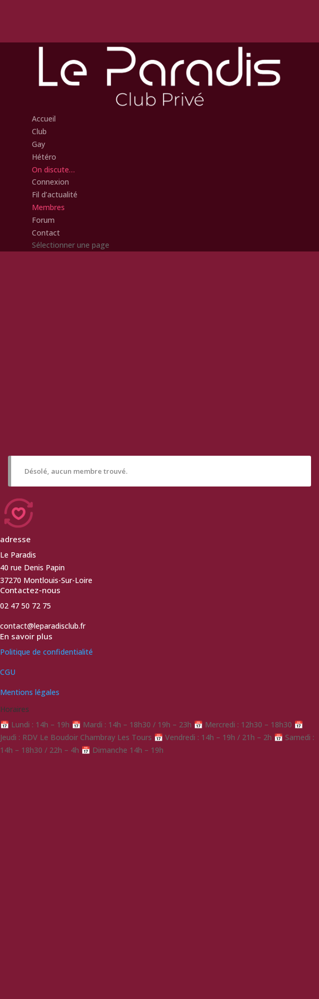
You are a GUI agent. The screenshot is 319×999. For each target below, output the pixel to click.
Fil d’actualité (54, 194)
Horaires (14, 709)
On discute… (53, 169)
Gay (38, 144)
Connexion (50, 182)
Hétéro (44, 157)
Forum (43, 220)
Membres (48, 207)
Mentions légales (29, 692)
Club (39, 131)
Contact (46, 233)
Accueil (44, 119)
